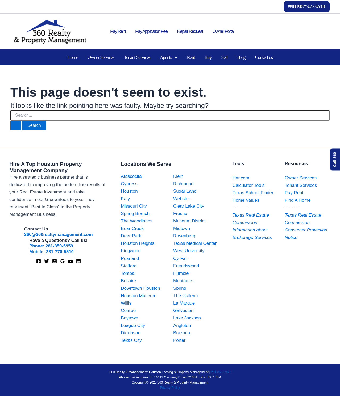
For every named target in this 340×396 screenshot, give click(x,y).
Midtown (181, 228)
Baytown (129, 318)
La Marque (184, 303)
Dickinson (130, 332)
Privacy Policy (170, 388)
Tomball (128, 273)
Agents (168, 57)
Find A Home (297, 200)
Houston (129, 191)
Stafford (128, 265)
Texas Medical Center (195, 243)
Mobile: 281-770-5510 (51, 251)
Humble (181, 273)
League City (133, 325)
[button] (307, 6)
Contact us (264, 57)
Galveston (183, 310)
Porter (179, 340)
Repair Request (190, 31)
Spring (179, 288)
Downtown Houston (140, 288)
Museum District (189, 221)
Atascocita (131, 176)
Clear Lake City (188, 206)
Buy (208, 57)
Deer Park (131, 235)
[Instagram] (54, 261)
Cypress (129, 183)
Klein (178, 176)
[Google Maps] (62, 261)
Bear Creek (132, 228)
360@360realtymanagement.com (58, 234)
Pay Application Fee (151, 31)
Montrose (182, 280)
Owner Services (101, 57)
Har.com (241, 177)
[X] (46, 261)
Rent (191, 57)
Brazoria (181, 332)
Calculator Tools (249, 185)
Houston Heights (137, 243)
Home (72, 57)
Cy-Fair (180, 258)
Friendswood (186, 265)
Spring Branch (135, 213)
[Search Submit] (15, 125)
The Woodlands (136, 221)
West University (189, 250)
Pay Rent (118, 31)
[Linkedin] (78, 261)
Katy (125, 198)
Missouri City (134, 206)
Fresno (180, 213)
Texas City (131, 340)
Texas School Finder (253, 192)
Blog (241, 57)
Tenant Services (137, 57)
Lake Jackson (187, 318)
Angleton (182, 325)
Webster (181, 198)
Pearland (130, 258)
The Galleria (185, 295)
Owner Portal (223, 31)
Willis (126, 303)
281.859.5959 (220, 372)
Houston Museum (138, 295)
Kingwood (131, 250)
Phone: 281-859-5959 (51, 245)
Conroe (128, 310)
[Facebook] (38, 261)
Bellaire (128, 280)
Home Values (246, 200)
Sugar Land (185, 191)
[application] (174, 57)
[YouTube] (70, 261)
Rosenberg (184, 235)
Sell (224, 57)
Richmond (183, 183)
